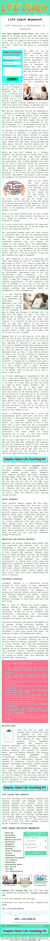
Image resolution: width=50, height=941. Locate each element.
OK (39, 940)
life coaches (23, 105)
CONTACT (35, 14)
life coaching (8, 819)
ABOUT (29, 14)
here (30, 823)
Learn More (31, 940)
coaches (36, 144)
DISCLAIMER (43, 14)
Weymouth (36, 466)
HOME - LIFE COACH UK (25, 919)
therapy (21, 113)
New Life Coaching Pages (14, 925)
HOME (18, 14)
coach (33, 172)
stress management (38, 741)
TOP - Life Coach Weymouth (13, 908)
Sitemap (3, 925)
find (8, 799)
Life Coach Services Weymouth (20, 828)
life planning (40, 770)
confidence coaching (37, 766)
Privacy (47, 925)
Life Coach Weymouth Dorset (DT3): (18, 34)
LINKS (24, 14)
